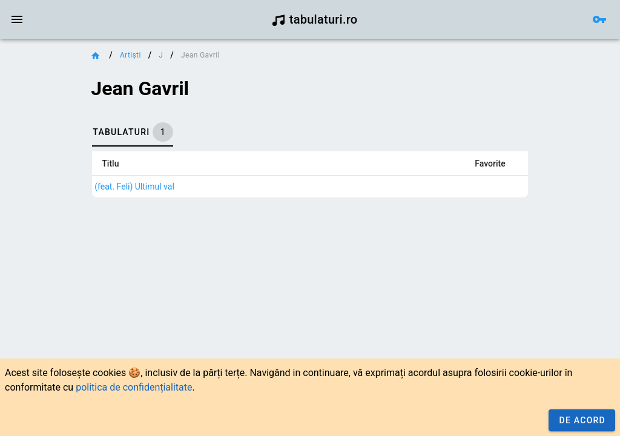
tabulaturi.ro (314, 19)
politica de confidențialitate (134, 387)
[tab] (132, 132)
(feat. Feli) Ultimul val (134, 186)
